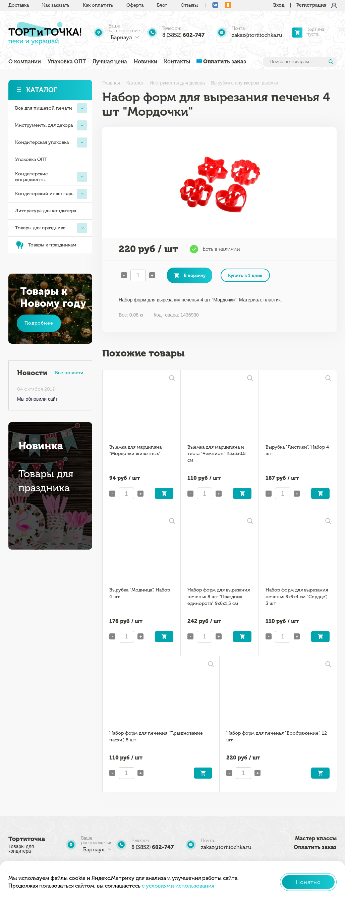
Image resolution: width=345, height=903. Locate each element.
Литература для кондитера (45, 211)
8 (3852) (183, 35)
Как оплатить (98, 5)
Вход (279, 5)
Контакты (177, 61)
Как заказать (55, 5)
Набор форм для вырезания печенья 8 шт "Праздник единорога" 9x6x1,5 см (218, 596)
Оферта (134, 5)
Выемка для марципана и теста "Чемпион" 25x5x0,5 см (216, 453)
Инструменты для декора (51, 125)
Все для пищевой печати (51, 108)
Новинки (145, 61)
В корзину (195, 275)
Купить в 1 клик (245, 275)
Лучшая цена (110, 61)
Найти (331, 61)
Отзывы (189, 5)
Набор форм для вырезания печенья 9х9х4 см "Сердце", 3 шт (297, 596)
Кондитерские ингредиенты (51, 176)
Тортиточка (26, 839)
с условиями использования (178, 886)
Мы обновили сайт (37, 399)
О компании (24, 61)
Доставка (18, 5)
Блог (162, 5)
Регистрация (311, 5)
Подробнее (38, 323)
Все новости (69, 373)
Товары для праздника (51, 228)
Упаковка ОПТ (67, 61)
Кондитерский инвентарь (51, 194)
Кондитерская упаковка (51, 142)
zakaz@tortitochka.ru (257, 35)
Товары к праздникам (45, 245)
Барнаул (121, 38)
